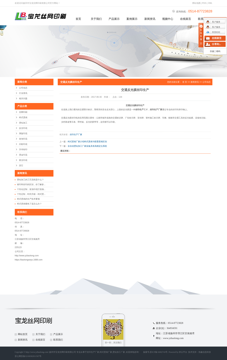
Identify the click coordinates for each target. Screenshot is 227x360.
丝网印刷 (23, 112)
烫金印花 (23, 155)
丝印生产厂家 (76, 134)
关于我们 (96, 18)
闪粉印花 (23, 144)
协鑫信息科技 (204, 352)
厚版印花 (23, 133)
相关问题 (23, 98)
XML (210, 3)
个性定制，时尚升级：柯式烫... (31, 194)
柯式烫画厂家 (106, 352)
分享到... (216, 44)
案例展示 (131, 18)
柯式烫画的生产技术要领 (28, 199)
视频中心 (167, 18)
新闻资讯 (149, 18)
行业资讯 (23, 93)
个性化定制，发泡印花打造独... (31, 189)
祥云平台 (183, 352)
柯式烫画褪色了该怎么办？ (29, 204)
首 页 (184, 82)
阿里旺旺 (213, 32)
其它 (21, 165)
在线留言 (185, 18)
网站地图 (196, 3)
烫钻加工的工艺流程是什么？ (30, 179)
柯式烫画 (23, 117)
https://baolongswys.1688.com (28, 260)
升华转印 (23, 149)
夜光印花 (23, 160)
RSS (204, 3)
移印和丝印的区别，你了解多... (31, 184)
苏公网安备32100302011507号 (28, 356)
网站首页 (22, 334)
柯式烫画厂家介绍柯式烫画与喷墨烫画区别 (87, 141)
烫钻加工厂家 (119, 352)
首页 (78, 18)
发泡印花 (23, 139)
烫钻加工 (23, 123)
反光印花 (23, 128)
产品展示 (114, 18)
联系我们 (58, 339)
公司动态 (23, 88)
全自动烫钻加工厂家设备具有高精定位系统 (87, 146)
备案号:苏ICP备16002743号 (155, 352)
